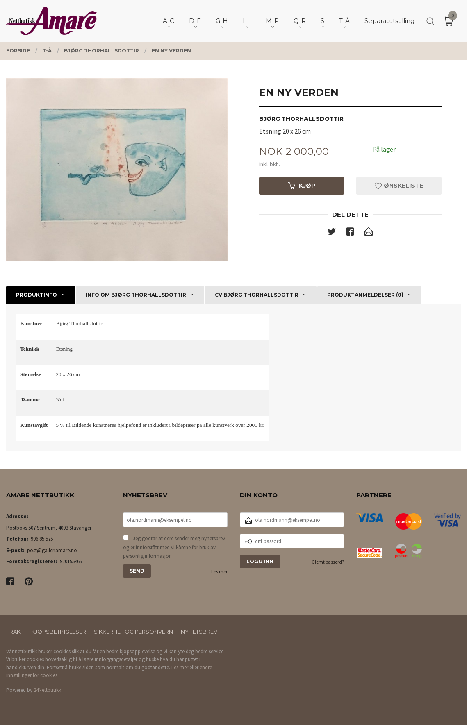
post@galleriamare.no (52, 550)
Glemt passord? (328, 562)
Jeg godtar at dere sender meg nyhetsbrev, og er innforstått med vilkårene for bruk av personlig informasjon (175, 547)
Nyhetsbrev (199, 631)
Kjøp (301, 185)
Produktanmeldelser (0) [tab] (365, 295)
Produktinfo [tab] (36, 295)
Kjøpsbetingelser (58, 631)
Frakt (14, 631)
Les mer (219, 572)
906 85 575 (42, 538)
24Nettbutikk (47, 689)
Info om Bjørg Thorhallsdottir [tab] (136, 295)
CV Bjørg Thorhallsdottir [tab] (256, 295)
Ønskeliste (399, 185)
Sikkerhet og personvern (133, 631)
